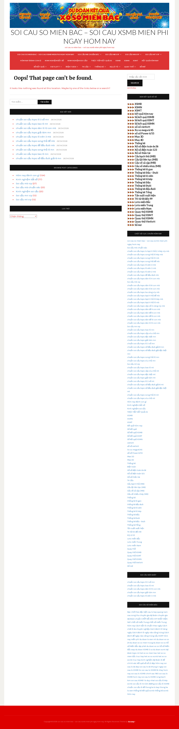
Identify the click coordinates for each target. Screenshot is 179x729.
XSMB (118, 61)
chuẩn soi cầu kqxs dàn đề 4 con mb (143, 309)
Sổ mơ (142, 67)
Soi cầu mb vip (112, 54)
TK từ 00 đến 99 (143, 198)
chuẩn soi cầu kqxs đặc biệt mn (141, 337)
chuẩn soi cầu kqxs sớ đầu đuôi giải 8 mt (145, 384)
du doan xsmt (159, 649)
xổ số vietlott (142, 126)
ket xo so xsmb (151, 656)
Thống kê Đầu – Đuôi (146, 172)
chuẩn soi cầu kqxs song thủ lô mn (35, 149)
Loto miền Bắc (142, 202)
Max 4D (139, 139)
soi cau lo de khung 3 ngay (151, 667)
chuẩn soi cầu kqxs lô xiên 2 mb (141, 272)
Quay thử (129, 67)
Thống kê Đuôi (143, 185)
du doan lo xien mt (148, 639)
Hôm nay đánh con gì (30, 61)
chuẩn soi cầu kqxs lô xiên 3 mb (33, 136)
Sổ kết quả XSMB (144, 117)
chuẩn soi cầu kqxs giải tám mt (141, 378)
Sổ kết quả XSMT (144, 120)
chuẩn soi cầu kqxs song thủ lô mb (143, 258)
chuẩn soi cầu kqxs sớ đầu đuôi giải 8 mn (38, 158)
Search (135, 83)
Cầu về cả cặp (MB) (145, 162)
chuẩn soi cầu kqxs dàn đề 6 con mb (143, 313)
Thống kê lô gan (144, 169)
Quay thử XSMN (144, 218)
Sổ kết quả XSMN (144, 123)
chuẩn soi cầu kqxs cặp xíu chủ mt (143, 371)
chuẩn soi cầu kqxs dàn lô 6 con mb (143, 289)
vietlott (55, 67)
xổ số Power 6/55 (144, 133)
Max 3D (139, 136)
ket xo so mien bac (148, 653)
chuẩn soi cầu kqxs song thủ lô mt (143, 395)
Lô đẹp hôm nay (156, 663)
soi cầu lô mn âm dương (144, 684)
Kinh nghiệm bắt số (54, 61)
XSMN (126, 61)
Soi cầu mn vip (132, 54)
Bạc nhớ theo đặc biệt (137, 612)
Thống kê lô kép (143, 179)
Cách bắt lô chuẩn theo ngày (149, 626)
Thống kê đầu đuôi (145, 188)
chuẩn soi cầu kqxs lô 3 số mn (32, 119)
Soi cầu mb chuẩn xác (88, 54)
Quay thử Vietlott (145, 221)
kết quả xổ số (143, 663)
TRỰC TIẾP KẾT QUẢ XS (101, 61)
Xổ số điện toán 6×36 (136, 470)
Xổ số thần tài (142, 152)
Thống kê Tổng (143, 192)
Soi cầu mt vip (152, 54)
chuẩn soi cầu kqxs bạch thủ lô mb (143, 302)
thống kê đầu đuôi (135, 504)
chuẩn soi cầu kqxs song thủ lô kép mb (145, 254)
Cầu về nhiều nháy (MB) (148, 166)
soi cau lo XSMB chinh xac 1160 (145, 673)
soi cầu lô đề (139, 687)
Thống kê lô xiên (144, 175)
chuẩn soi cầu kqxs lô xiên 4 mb (141, 265)
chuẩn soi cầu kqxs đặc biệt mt (141, 374)
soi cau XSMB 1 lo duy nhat (143, 680)
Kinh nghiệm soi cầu (78, 61)
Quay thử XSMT (144, 215)
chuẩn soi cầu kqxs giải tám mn (33, 132)
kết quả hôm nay (150, 61)
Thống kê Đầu (142, 182)
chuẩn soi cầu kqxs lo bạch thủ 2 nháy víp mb (148, 251)
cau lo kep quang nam (158, 612)
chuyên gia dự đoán (148, 615)
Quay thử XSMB (144, 211)
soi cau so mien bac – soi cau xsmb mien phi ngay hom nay (45, 54)
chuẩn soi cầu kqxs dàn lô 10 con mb (36, 128)
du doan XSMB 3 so (144, 649)
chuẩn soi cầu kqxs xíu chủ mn (141, 361)
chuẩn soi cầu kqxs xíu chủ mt (141, 398)
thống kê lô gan (134, 501)
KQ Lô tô (114, 67)
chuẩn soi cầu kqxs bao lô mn (32, 154)
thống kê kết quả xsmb (143, 690)
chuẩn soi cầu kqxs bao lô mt (32, 123)
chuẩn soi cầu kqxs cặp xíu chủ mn (143, 333)
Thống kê (99, 67)
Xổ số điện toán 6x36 (146, 146)
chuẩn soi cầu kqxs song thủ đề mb (35, 141)
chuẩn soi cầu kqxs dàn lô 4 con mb (143, 278)
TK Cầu (85, 67)
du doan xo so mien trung (141, 643)
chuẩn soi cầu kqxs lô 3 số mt (140, 381)
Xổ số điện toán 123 (146, 149)
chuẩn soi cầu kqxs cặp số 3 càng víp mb (146, 306)
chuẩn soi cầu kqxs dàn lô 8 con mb (143, 285)
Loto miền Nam (143, 208)
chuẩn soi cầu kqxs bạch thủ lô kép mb (145, 299)
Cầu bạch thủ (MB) (145, 156)
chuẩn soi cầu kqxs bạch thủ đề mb (143, 295)
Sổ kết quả (39, 67)
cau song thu (133, 615)
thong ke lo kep (152, 687)
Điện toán (71, 67)
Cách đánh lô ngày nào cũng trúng (148, 632)
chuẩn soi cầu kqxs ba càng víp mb (143, 292)
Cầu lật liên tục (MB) (146, 159)
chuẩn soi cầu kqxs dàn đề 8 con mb (143, 316)
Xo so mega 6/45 (144, 130)
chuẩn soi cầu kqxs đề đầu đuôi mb (35, 145)
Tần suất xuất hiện (145, 195)
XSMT (135, 61)
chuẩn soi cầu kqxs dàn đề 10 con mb (144, 319)
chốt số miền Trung (140, 622)
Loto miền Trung (144, 205)
